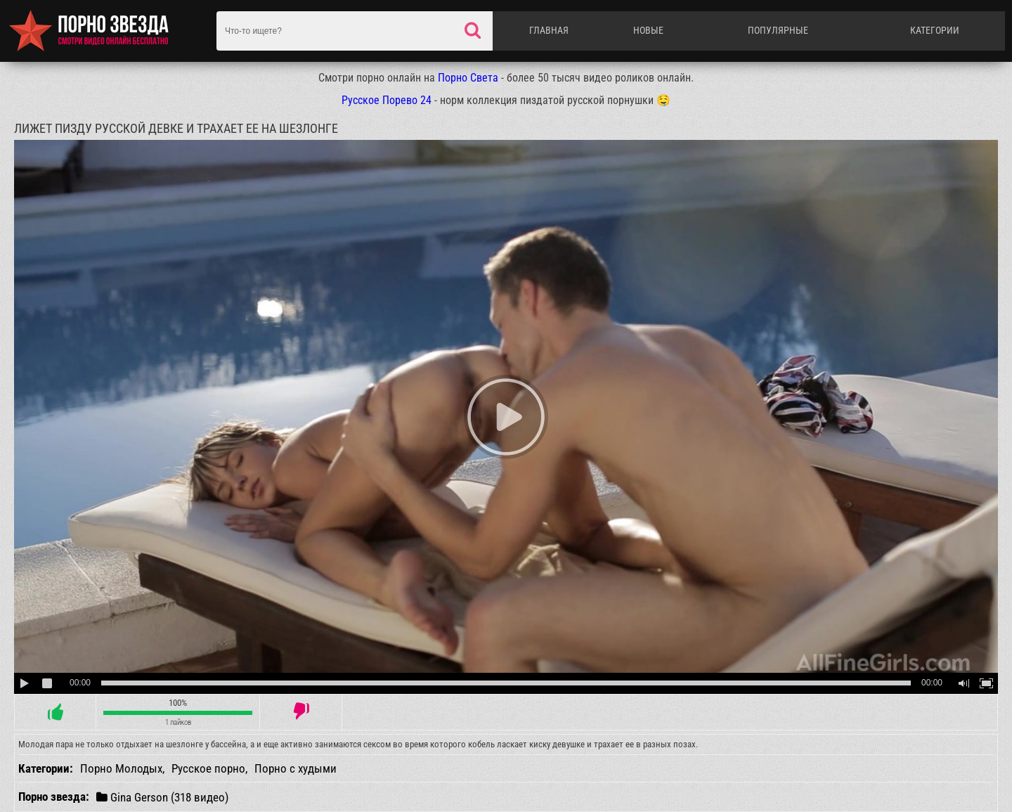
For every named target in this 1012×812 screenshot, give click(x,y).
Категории (934, 30)
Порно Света (468, 77)
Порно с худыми (295, 768)
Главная (549, 30)
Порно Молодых (121, 768)
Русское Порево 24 (387, 100)
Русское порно (208, 768)
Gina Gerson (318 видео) (162, 797)
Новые (648, 30)
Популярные (778, 30)
